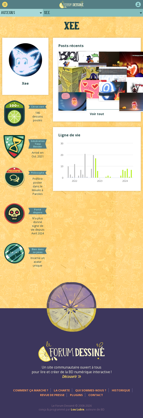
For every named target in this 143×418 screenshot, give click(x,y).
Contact (95, 395)
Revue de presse (52, 395)
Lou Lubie (77, 409)
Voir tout (97, 114)
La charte (62, 390)
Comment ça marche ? (30, 390)
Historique (121, 390)
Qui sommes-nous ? (90, 390)
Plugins (76, 395)
